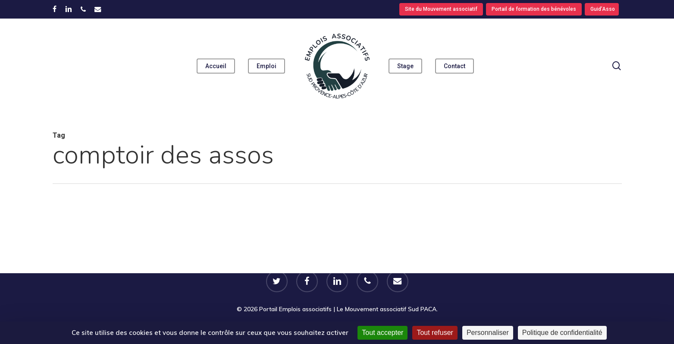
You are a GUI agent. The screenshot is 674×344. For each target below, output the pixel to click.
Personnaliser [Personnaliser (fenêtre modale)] (488, 332)
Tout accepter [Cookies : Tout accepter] (382, 332)
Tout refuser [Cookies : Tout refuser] (435, 332)
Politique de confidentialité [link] (562, 332)
